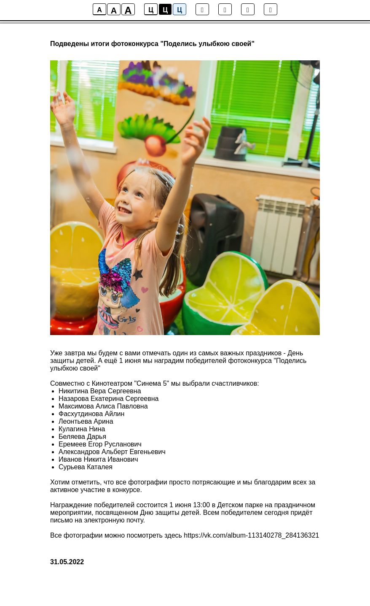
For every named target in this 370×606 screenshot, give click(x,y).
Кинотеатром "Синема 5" (131, 383)
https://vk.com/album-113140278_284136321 (251, 535)
